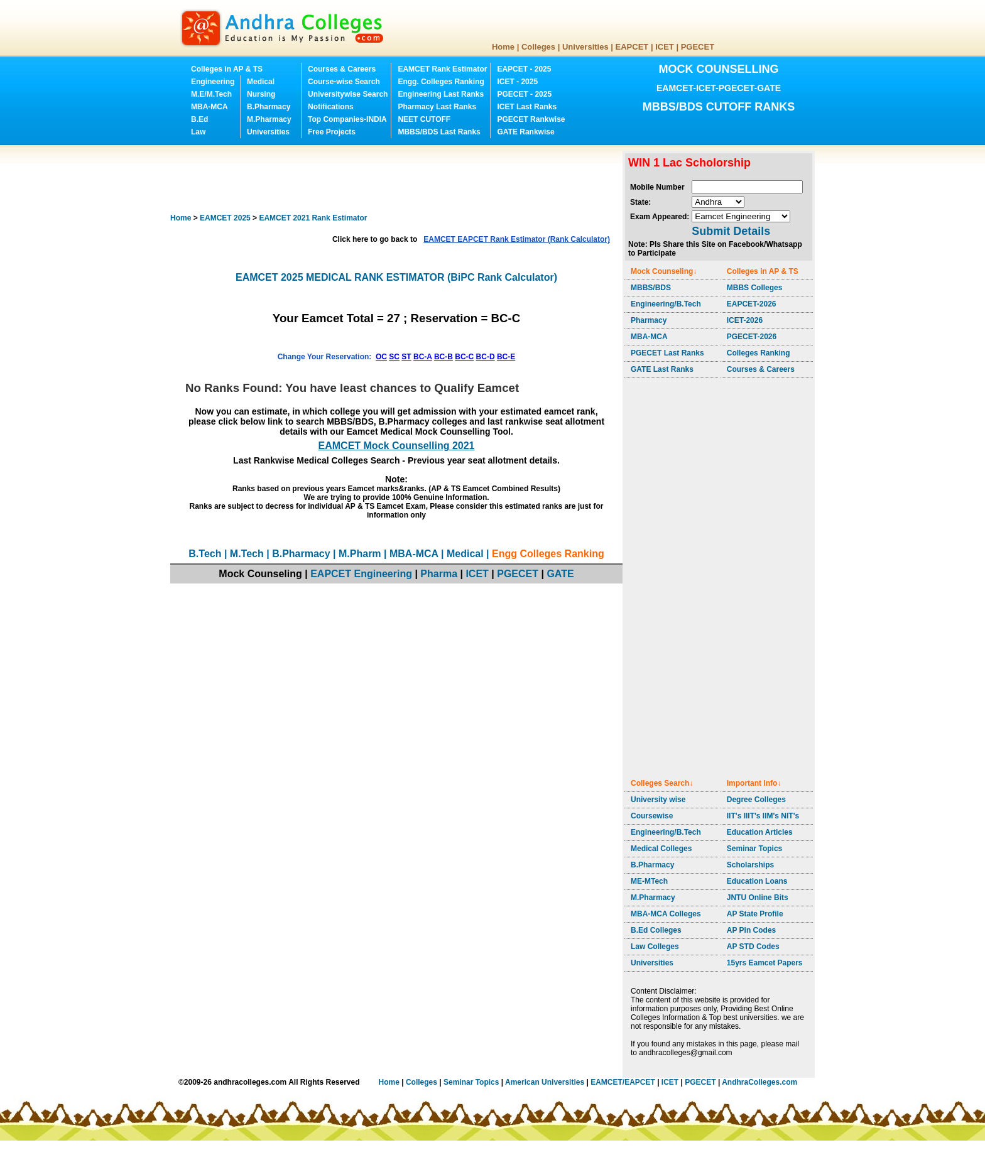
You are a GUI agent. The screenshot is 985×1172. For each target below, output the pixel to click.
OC (381, 356)
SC (394, 356)
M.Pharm (360, 553)
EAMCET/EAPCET (622, 1082)
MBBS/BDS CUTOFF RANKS (719, 106)
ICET (664, 47)
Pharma (438, 573)
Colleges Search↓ (662, 783)
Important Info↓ (754, 783)
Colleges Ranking (758, 353)
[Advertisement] (399, 179)
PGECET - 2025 (524, 94)
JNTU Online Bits (757, 897)
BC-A (422, 356)
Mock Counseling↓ (664, 271)
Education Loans (757, 881)
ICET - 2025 (517, 81)
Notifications (331, 106)
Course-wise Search (344, 81)
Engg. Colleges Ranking (441, 81)
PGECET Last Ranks (667, 353)
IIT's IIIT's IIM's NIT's (763, 815)
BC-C (464, 356)
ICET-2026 (745, 320)
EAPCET (632, 47)
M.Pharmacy (269, 119)
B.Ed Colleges (656, 930)
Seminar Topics (754, 848)
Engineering (212, 81)
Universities (585, 47)
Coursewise (652, 815)
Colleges (538, 47)
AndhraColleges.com (759, 1082)
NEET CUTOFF (424, 119)
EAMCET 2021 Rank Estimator (313, 218)
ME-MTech (649, 881)
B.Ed (199, 119)
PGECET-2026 (751, 336)
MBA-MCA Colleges (666, 913)
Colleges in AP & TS (227, 69)
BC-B (443, 356)
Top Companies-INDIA (347, 119)
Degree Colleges (756, 799)
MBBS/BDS (651, 287)
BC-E (506, 356)
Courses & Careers (342, 69)
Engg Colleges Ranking (548, 553)
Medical (261, 81)
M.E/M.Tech (211, 94)
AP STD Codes (753, 946)
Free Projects (332, 132)
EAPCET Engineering (361, 573)
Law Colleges (655, 946)
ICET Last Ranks (527, 106)
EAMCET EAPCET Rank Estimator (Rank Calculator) (516, 239)
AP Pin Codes (751, 930)
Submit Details (731, 231)
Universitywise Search (348, 94)
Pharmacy (649, 320)
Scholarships (750, 864)
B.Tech (204, 553)
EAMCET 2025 (225, 218)
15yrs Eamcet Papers (765, 962)
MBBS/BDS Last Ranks (439, 132)
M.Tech (247, 553)
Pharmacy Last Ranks (437, 106)
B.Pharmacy (268, 106)
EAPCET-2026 (751, 304)
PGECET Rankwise (531, 119)
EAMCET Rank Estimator (442, 69)
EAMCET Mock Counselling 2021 (396, 445)
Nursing (261, 94)
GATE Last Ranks (662, 369)
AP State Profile (755, 913)
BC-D (485, 356)
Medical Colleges (661, 848)
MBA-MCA (209, 106)
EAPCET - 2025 (524, 69)
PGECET (697, 47)
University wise (658, 799)
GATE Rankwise (525, 132)
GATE (560, 573)
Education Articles (760, 832)
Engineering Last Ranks (441, 94)
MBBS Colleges (755, 287)
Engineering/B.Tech (666, 304)
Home (503, 47)
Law (198, 132)
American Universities (544, 1082)
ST (406, 356)
